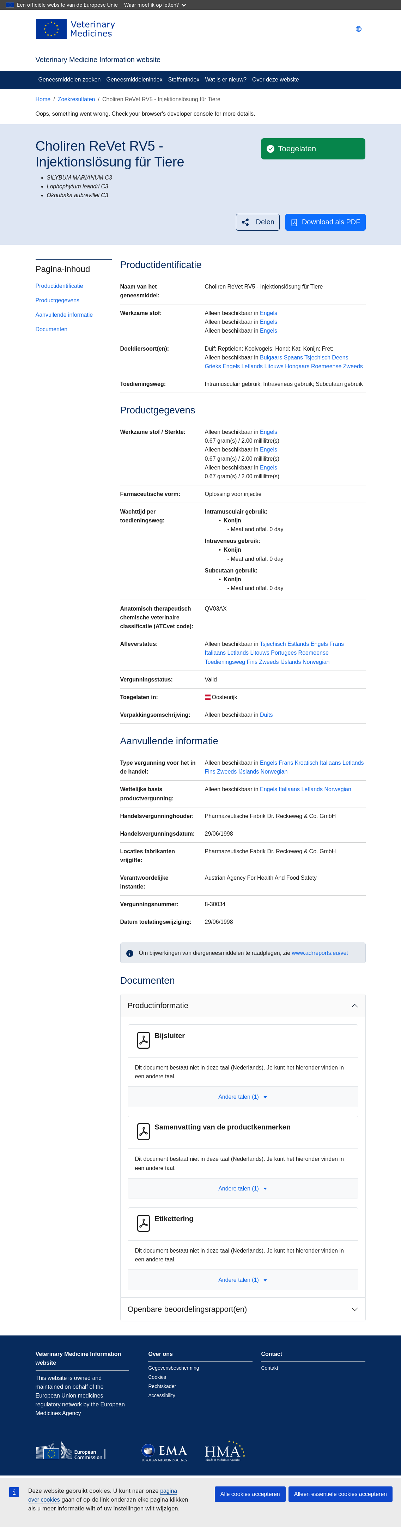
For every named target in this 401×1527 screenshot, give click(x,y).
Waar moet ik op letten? (155, 5)
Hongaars (297, 366)
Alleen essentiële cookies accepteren (340, 1494)
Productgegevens (58, 300)
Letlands (252, 366)
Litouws (274, 366)
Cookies (157, 1377)
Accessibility (161, 1395)
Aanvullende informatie (64, 315)
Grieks (213, 366)
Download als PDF (325, 222)
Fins (252, 662)
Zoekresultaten (76, 99)
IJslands (290, 662)
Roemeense (326, 366)
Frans (336, 644)
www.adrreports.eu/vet (320, 953)
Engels (268, 313)
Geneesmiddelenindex (135, 80)
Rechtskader (162, 1386)
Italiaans (215, 653)
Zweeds (353, 366)
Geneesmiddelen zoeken (69, 80)
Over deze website (275, 80)
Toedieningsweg (225, 662)
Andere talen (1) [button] (242, 1097)
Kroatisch (306, 763)
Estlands (298, 644)
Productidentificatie (59, 286)
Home (43, 99)
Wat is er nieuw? (226, 80)
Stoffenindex (184, 80)
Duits (266, 715)
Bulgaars (271, 357)
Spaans (293, 357)
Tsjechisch (317, 357)
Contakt (269, 1368)
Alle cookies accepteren (250, 1494)
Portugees (284, 653)
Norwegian (316, 662)
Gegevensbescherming (173, 1368)
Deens (340, 357)
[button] (258, 222)
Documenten (52, 329)
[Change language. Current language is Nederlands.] (359, 29)
